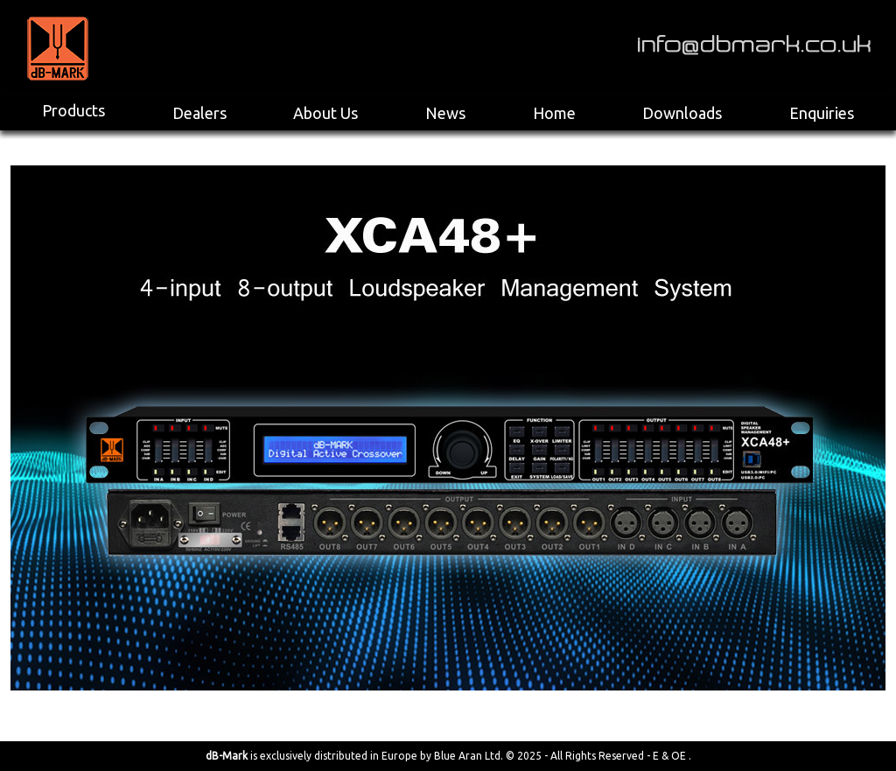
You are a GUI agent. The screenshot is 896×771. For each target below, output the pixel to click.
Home (554, 113)
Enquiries (821, 113)
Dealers (199, 113)
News (445, 113)
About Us (325, 113)
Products (73, 110)
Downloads (682, 113)
